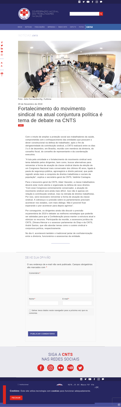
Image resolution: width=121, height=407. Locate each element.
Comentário (34, 273)
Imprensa (51, 27)
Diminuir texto (2, 65)
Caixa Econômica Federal (89, 27)
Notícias (28, 27)
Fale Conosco (101, 2)
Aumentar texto (2, 62)
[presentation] (46, 322)
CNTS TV (73, 27)
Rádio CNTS (62, 27)
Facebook (92, 2)
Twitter (84, 2)
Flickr (79, 2)
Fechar (16, 398)
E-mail (65, 299)
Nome (32, 299)
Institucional (24, 385)
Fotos (81, 27)
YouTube (88, 2)
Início (20, 27)
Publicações (40, 27)
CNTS (35, 35)
